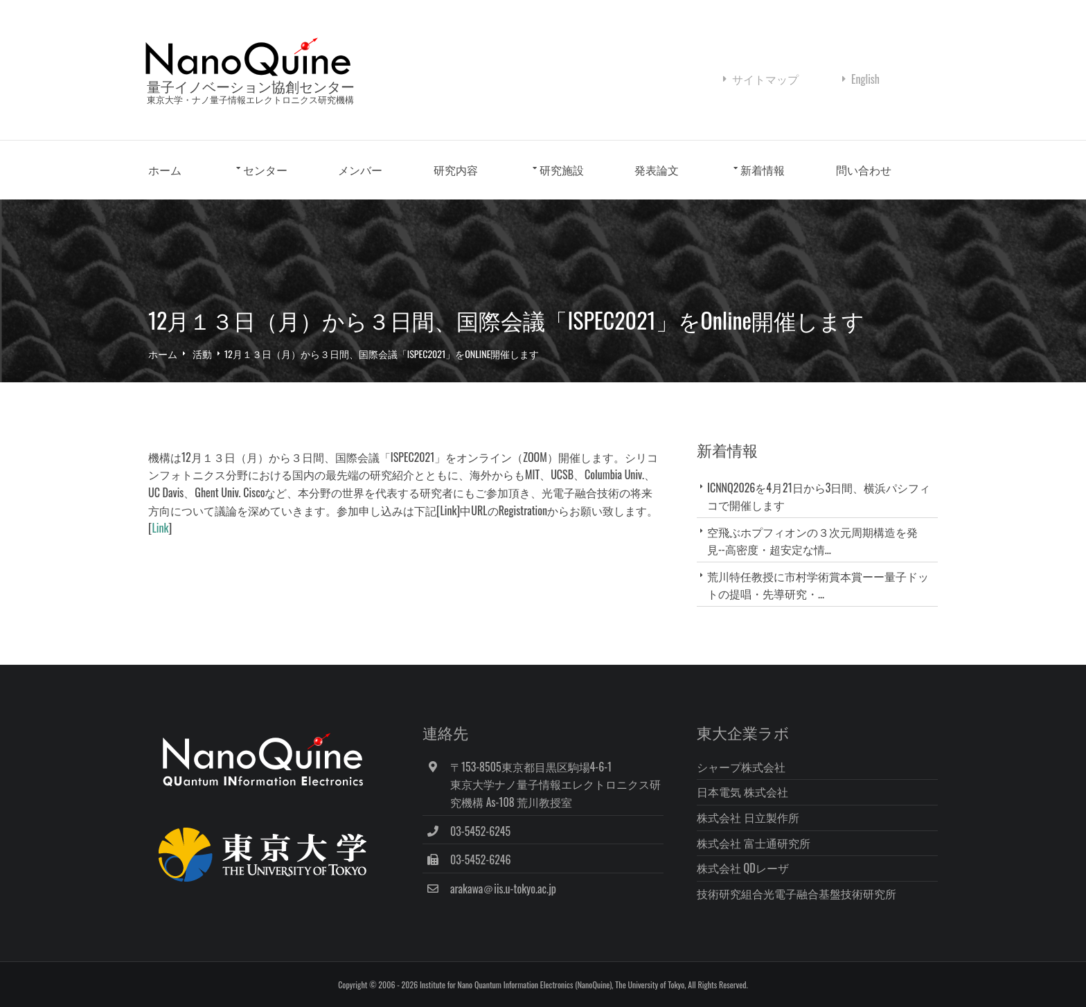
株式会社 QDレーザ (743, 867)
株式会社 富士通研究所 (753, 843)
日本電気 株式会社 (742, 791)
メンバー (360, 169)
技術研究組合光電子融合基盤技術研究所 (796, 893)
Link (160, 527)
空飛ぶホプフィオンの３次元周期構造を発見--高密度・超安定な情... (812, 541)
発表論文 (656, 169)
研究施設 (562, 169)
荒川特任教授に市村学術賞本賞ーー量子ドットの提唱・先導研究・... (818, 585)
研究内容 (456, 169)
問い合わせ (863, 169)
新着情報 (762, 169)
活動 (202, 353)
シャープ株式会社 (741, 766)
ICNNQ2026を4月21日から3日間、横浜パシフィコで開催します (818, 496)
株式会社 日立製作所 (748, 817)
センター (265, 169)
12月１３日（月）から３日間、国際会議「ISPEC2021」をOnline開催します (382, 353)
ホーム (164, 169)
